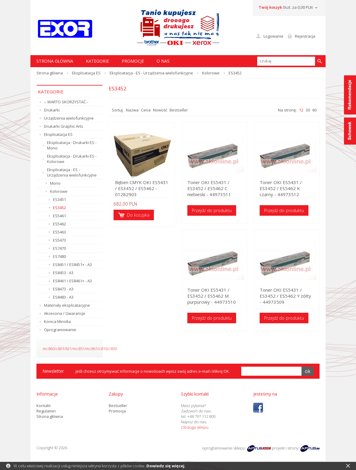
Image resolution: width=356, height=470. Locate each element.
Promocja (117, 411)
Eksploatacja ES (86, 73)
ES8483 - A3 (63, 297)
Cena (146, 110)
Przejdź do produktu (212, 210)
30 (308, 110)
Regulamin (46, 411)
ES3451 (59, 199)
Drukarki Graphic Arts (63, 126)
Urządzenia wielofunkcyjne (69, 118)
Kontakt (43, 405)
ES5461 (59, 215)
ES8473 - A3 (63, 289)
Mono (55, 183)
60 (314, 110)
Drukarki (52, 110)
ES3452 (59, 207)
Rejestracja (305, 36)
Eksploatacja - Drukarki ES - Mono (71, 145)
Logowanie (273, 36)
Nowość (160, 110)
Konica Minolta (57, 321)
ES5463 (59, 232)
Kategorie (97, 61)
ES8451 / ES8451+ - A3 (72, 264)
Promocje (133, 61)
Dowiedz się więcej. (166, 465)
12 (301, 110)
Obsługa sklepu (194, 427)
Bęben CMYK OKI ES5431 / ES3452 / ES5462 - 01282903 (141, 188)
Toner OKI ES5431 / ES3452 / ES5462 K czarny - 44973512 (281, 188)
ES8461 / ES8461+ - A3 (72, 281)
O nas (163, 61)
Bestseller (179, 110)
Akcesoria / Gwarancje (64, 313)
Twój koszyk (270, 7)
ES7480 (59, 256)
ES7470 (59, 248)
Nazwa (132, 110)
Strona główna (49, 73)
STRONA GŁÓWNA (54, 61)
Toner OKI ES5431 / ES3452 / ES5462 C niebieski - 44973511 (209, 188)
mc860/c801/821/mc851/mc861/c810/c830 (80, 348)
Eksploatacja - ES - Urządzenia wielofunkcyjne (151, 73)
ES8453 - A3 (63, 272)
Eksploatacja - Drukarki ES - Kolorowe (71, 158)
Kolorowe (211, 73)
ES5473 (59, 240)
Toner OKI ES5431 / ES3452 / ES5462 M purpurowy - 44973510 (211, 296)
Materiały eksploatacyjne (67, 305)
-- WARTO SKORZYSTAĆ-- (66, 102)
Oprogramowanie (60, 329)
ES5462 (59, 224)
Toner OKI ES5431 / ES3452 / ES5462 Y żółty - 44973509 (285, 296)
